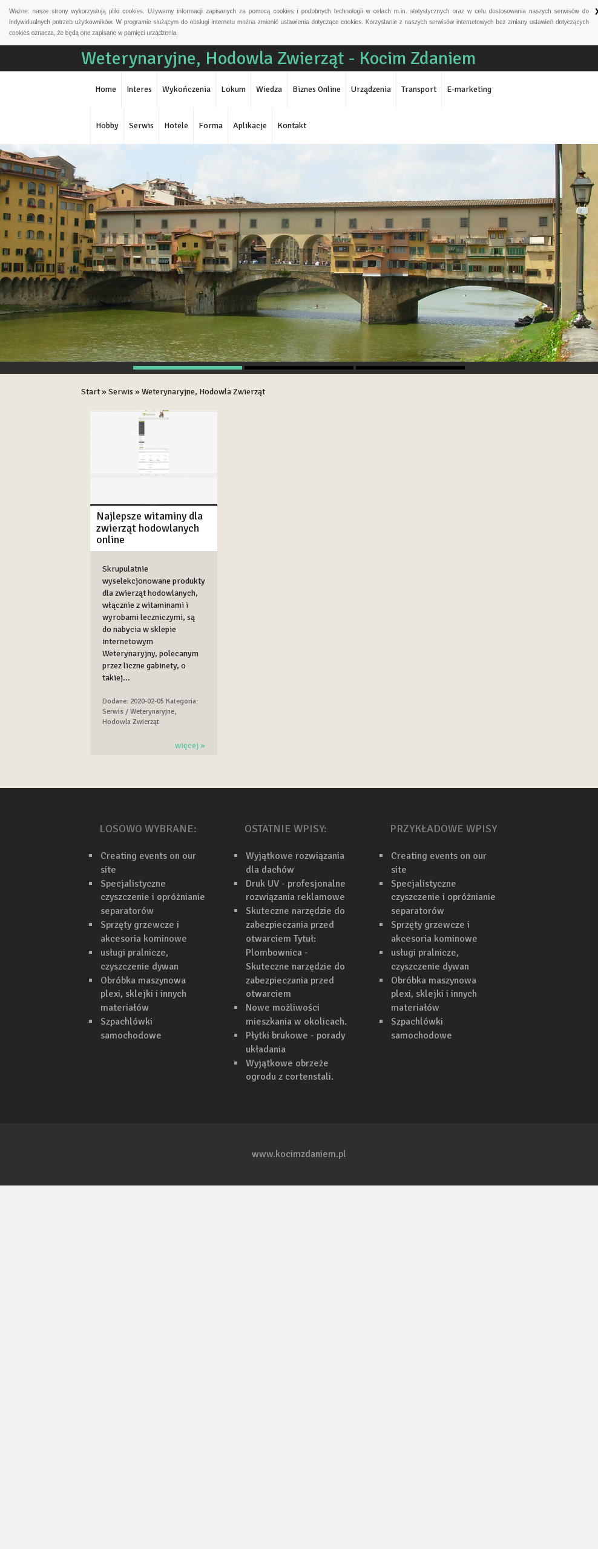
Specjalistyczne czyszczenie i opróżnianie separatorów (152, 898)
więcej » (190, 745)
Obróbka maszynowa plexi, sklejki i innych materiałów (143, 994)
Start (90, 391)
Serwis (120, 391)
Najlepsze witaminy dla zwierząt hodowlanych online (149, 528)
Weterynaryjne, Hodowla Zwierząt (203, 391)
